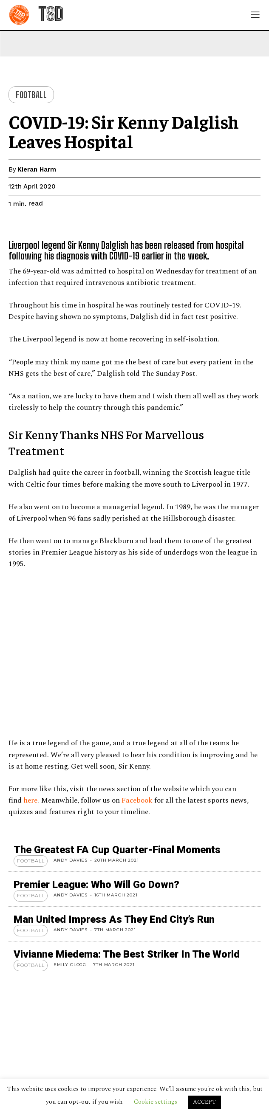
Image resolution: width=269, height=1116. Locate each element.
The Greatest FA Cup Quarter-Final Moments (117, 850)
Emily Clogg (70, 964)
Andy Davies (71, 860)
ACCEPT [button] (204, 1102)
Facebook (137, 800)
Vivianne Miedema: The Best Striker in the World (127, 954)
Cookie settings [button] (155, 1102)
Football (31, 94)
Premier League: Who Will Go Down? (96, 885)
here (30, 800)
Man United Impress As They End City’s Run (114, 919)
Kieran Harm (36, 169)
